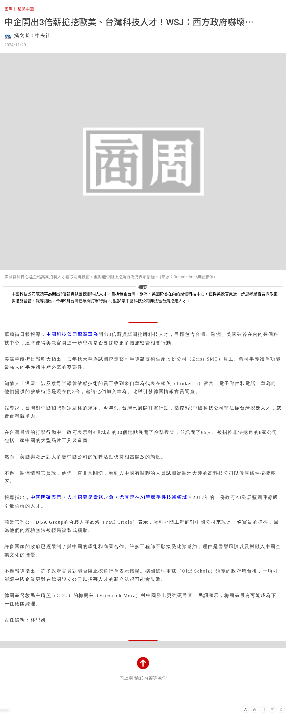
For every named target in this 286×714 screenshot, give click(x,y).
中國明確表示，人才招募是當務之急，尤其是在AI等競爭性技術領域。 (111, 497)
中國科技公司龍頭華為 (72, 334)
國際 (8, 9)
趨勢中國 (26, 9)
